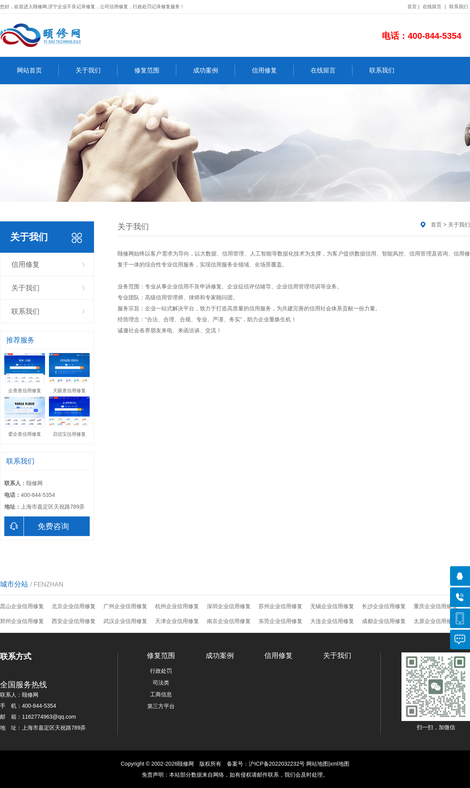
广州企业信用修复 (125, 606)
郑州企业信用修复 (22, 621)
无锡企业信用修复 (332, 606)
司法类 (161, 682)
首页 (412, 6)
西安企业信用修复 (74, 621)
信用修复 (273, 70)
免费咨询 (36, 526)
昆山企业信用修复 (22, 606)
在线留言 (432, 6)
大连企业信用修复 (332, 621)
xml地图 (339, 764)
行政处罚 (161, 671)
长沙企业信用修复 (384, 606)
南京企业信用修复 (229, 621)
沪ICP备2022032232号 (277, 764)
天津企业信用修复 (177, 621)
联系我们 (458, 6)
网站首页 (38, 70)
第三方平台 (161, 706)
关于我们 (97, 70)
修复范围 (155, 70)
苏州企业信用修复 (280, 606)
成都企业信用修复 (384, 621)
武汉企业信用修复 (125, 621)
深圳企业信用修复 (229, 606)
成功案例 (214, 70)
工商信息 (161, 694)
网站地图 (317, 764)
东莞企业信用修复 (280, 621)
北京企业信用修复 (74, 606)
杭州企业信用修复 (177, 606)
